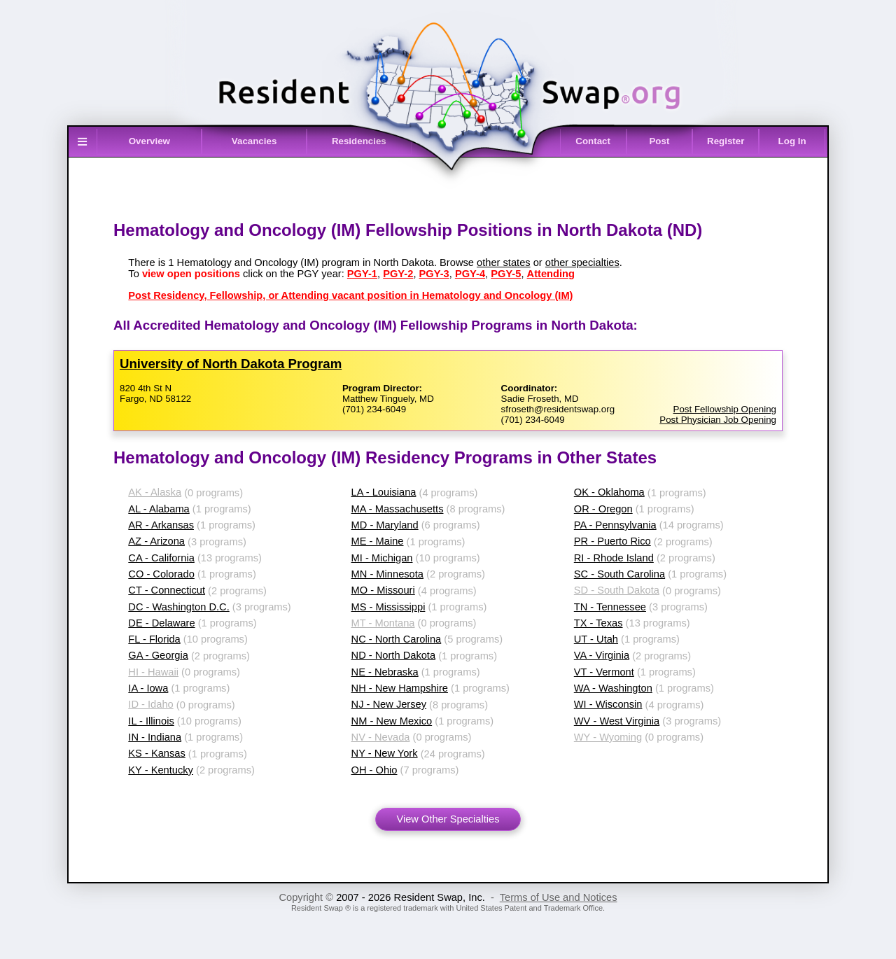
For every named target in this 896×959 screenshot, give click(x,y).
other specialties (582, 262)
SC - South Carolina (619, 574)
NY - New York (384, 753)
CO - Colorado (161, 574)
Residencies (359, 141)
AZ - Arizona (156, 541)
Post (659, 141)
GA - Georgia (158, 655)
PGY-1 (362, 273)
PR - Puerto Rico (612, 541)
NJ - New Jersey (389, 704)
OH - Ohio (374, 770)
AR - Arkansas (161, 525)
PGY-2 (398, 273)
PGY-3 (434, 273)
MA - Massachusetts (397, 508)
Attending (551, 273)
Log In (792, 141)
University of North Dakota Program (231, 363)
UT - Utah (596, 639)
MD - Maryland (385, 525)
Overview (149, 141)
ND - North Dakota (393, 655)
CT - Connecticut (166, 590)
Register (725, 141)
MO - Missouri (383, 590)
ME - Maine (377, 541)
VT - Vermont (604, 672)
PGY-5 (506, 273)
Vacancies (254, 141)
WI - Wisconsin (608, 704)
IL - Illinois (151, 721)
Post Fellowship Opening (724, 409)
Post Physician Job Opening (717, 419)
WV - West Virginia (616, 721)
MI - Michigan (382, 558)
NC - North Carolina (396, 639)
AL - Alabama (158, 508)
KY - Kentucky (160, 770)
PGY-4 (470, 273)
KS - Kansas (156, 753)
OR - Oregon (603, 508)
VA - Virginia (601, 655)
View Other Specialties (447, 819)
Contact (592, 141)
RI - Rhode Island (614, 558)
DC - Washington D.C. (178, 606)
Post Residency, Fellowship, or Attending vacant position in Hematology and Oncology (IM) (350, 295)
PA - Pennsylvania (615, 525)
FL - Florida (154, 639)
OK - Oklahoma (609, 492)
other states (504, 262)
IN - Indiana (154, 737)
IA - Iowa (148, 688)
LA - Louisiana (383, 492)
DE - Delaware (161, 623)
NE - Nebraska (385, 672)
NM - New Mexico (392, 721)
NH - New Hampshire (399, 688)
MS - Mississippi (388, 606)
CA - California (161, 558)
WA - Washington (613, 688)
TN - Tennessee (610, 606)
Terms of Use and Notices (558, 897)
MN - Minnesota (387, 574)
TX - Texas (598, 623)
